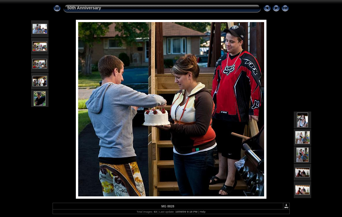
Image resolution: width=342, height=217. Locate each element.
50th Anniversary (84, 8)
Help (202, 211)
